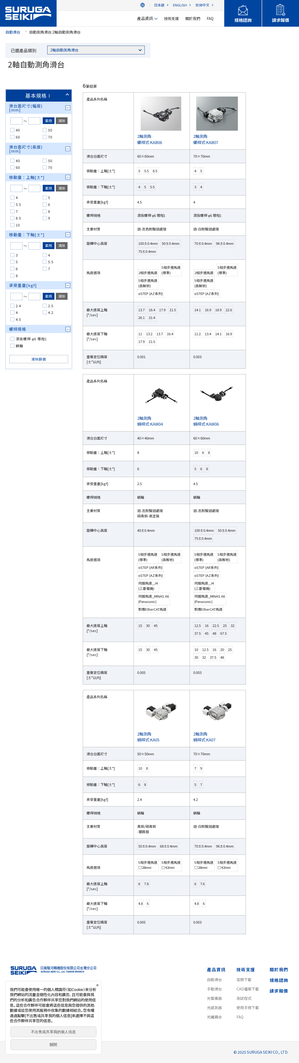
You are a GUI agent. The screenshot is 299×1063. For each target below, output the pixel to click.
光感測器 (214, 1007)
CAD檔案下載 (248, 989)
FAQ (240, 1017)
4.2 (50, 312)
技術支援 (246, 969)
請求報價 (279, 991)
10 (18, 224)
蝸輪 (19, 345)
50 (50, 130)
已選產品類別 (23, 50)
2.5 (50, 305)
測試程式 (244, 998)
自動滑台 (12, 32)
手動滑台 (214, 989)
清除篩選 (38, 359)
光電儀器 (214, 998)
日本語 (159, 5)
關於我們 (279, 969)
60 (18, 136)
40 (18, 130)
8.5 (18, 218)
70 (50, 136)
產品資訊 (216, 969)
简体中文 (202, 5)
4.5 (18, 319)
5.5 (18, 204)
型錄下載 (244, 979)
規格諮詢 (279, 980)
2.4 (18, 305)
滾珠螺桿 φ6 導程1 (31, 338)
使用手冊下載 (248, 1007)
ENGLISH (180, 5)
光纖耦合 (214, 1017)
